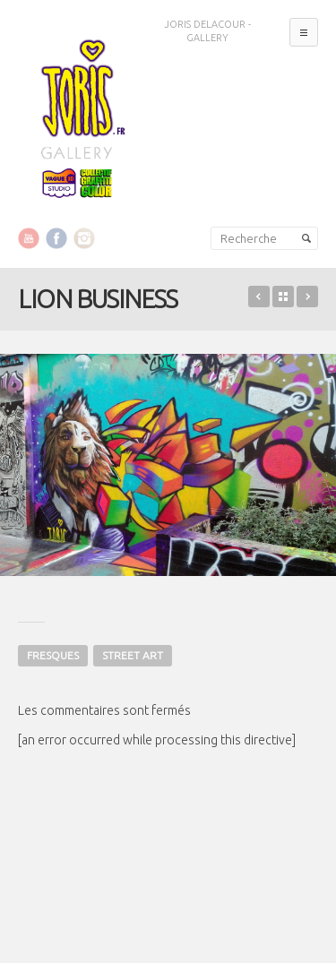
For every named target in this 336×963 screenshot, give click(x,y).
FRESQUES (53, 655)
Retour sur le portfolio (283, 296)
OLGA (307, 296)
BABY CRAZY (259, 296)
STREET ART (132, 655)
